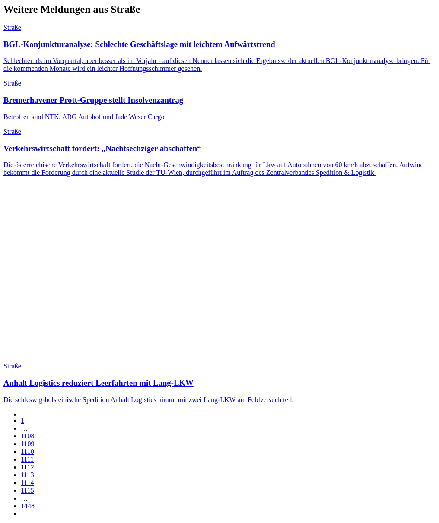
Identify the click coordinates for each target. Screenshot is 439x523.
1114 (27, 482)
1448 (28, 506)
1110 (27, 451)
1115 (27, 490)
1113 (27, 475)
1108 (27, 436)
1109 (27, 443)
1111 (27, 459)
